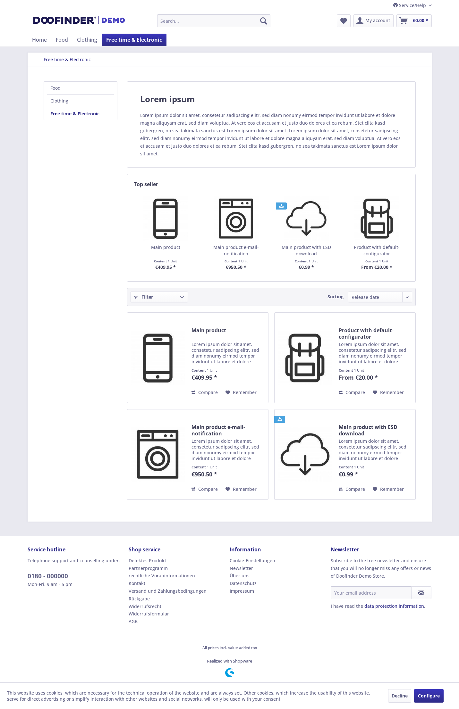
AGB (133, 621)
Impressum (242, 591)
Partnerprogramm (148, 568)
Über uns (240, 576)
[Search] (263, 20)
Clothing (59, 101)
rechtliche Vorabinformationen (162, 576)
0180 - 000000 (48, 576)
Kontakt (137, 583)
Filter (143, 297)
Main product (165, 247)
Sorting (335, 296)
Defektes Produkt (147, 560)
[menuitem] (213, 20)
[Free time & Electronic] (134, 40)
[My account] (373, 20)
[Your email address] (371, 592)
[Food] (61, 40)
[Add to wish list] (241, 392)
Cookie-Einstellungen (252, 560)
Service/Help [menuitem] (410, 5)
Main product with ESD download (306, 250)
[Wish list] (344, 20)
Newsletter (241, 568)
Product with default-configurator (377, 250)
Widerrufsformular (149, 614)
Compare (204, 392)
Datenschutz (243, 583)
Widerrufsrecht (145, 606)
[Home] (39, 40)
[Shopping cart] (414, 20)
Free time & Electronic (74, 114)
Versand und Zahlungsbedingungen (168, 591)
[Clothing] (87, 40)
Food (55, 88)
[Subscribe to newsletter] (421, 592)
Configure (429, 696)
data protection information (394, 606)
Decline (400, 696)
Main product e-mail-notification (236, 250)
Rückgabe (139, 599)
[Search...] (213, 20)
